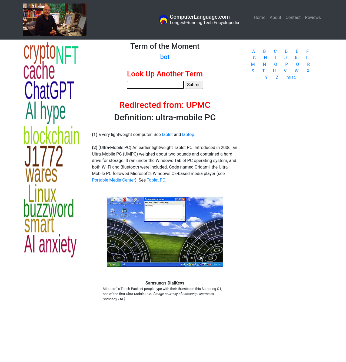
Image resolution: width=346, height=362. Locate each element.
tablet (167, 134)
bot (164, 57)
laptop (188, 134)
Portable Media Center (113, 180)
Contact (293, 17)
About (275, 17)
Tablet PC (156, 180)
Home (261, 17)
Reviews (313, 17)
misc (291, 77)
